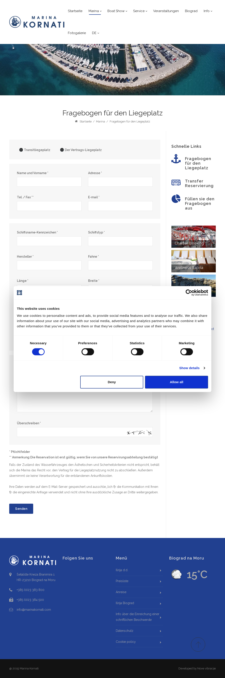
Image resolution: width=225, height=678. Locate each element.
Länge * (22, 280)
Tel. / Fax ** (25, 197)
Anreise (121, 592)
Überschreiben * (29, 423)
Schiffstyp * (96, 232)
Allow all (176, 382)
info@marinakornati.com (34, 609)
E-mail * (94, 197)
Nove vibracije (206, 668)
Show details (189, 368)
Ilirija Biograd (125, 603)
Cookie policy (126, 641)
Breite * (93, 280)
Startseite (83, 121)
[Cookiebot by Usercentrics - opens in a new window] (189, 292)
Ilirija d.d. (122, 570)
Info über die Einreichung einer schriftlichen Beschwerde (137, 616)
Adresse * (95, 173)
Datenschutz (124, 630)
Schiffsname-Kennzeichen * (37, 232)
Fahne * (93, 256)
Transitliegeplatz (34, 150)
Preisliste (122, 581)
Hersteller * (25, 256)
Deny (112, 382)
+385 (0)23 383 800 (30, 590)
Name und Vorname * (32, 173)
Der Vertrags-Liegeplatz (81, 150)
